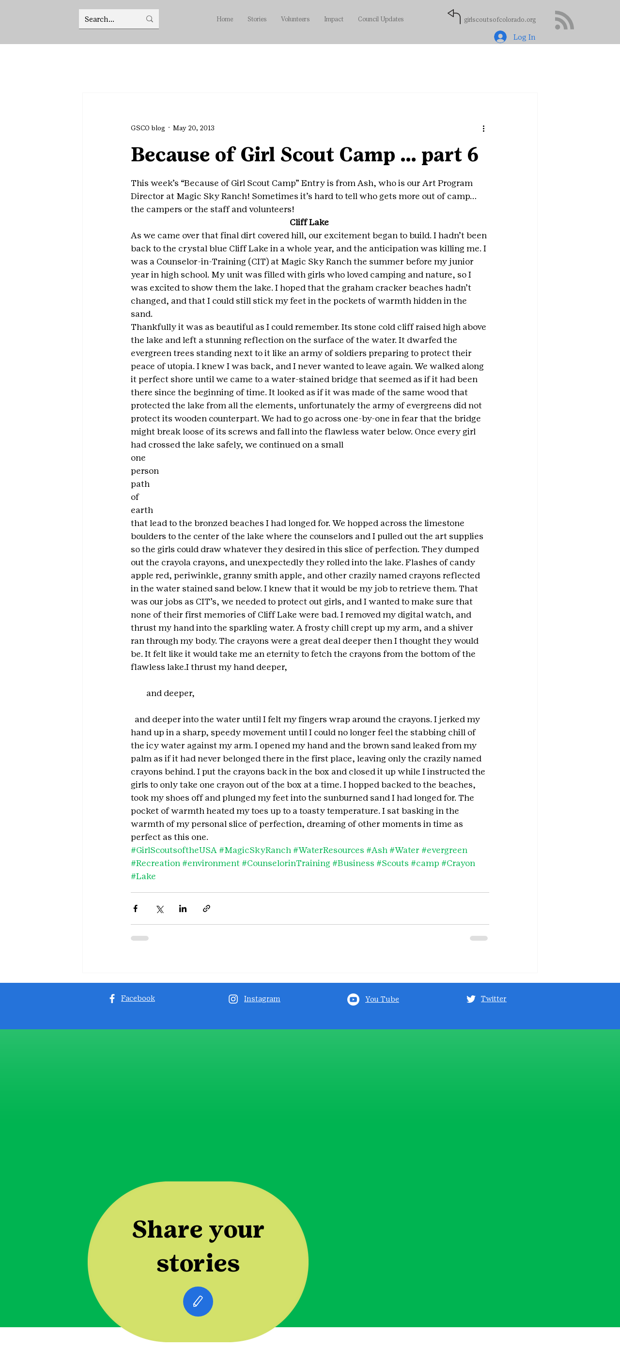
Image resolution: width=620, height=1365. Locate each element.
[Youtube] (353, 999)
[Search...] (105, 19)
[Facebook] (112, 999)
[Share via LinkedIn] (182, 908)
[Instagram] (233, 999)
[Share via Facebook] (135, 908)
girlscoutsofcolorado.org (500, 19)
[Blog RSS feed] (564, 21)
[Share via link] (206, 908)
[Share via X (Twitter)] (159, 908)
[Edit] (198, 1302)
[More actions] (483, 128)
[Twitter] (471, 999)
